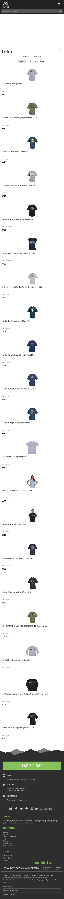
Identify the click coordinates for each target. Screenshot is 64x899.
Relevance (21, 61)
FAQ (4, 839)
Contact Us (6, 832)
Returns (5, 841)
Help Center (12, 796)
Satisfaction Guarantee (10, 890)
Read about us (31, 823)
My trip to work (8, 845)
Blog (10, 808)
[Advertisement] (32, 31)
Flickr (32, 808)
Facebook (16, 808)
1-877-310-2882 (32, 765)
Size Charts (7, 843)
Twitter (21, 808)
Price (36, 61)
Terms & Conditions (9, 894)
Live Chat (11, 784)
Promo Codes (7, 858)
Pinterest (26, 808)
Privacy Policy (7, 886)
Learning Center (44, 809)
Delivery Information (9, 836)
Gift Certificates (8, 856)
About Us (6, 816)
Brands (5, 834)
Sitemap (5, 860)
